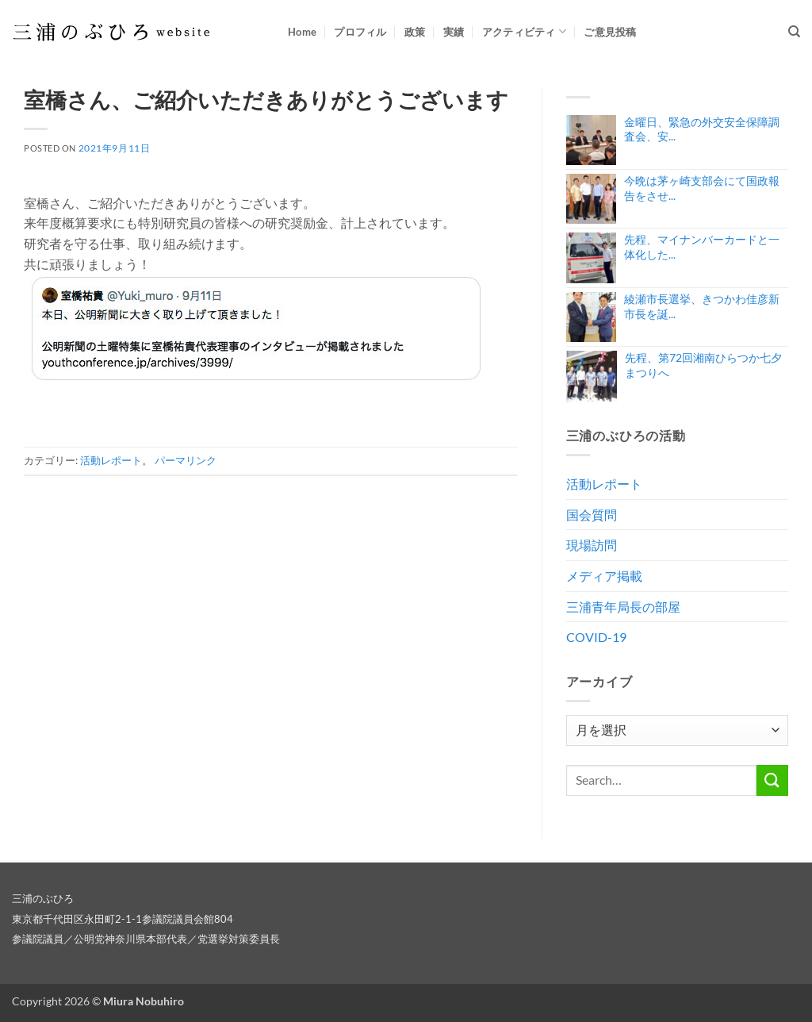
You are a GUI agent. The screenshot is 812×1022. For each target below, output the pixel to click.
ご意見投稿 (610, 31)
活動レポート (111, 460)
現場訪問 (591, 544)
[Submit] (772, 780)
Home (302, 31)
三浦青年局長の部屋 (623, 606)
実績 (454, 31)
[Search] (794, 32)
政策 (415, 31)
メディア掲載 (604, 575)
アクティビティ (524, 31)
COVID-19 (596, 636)
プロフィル (360, 31)
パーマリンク (185, 460)
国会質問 (591, 514)
